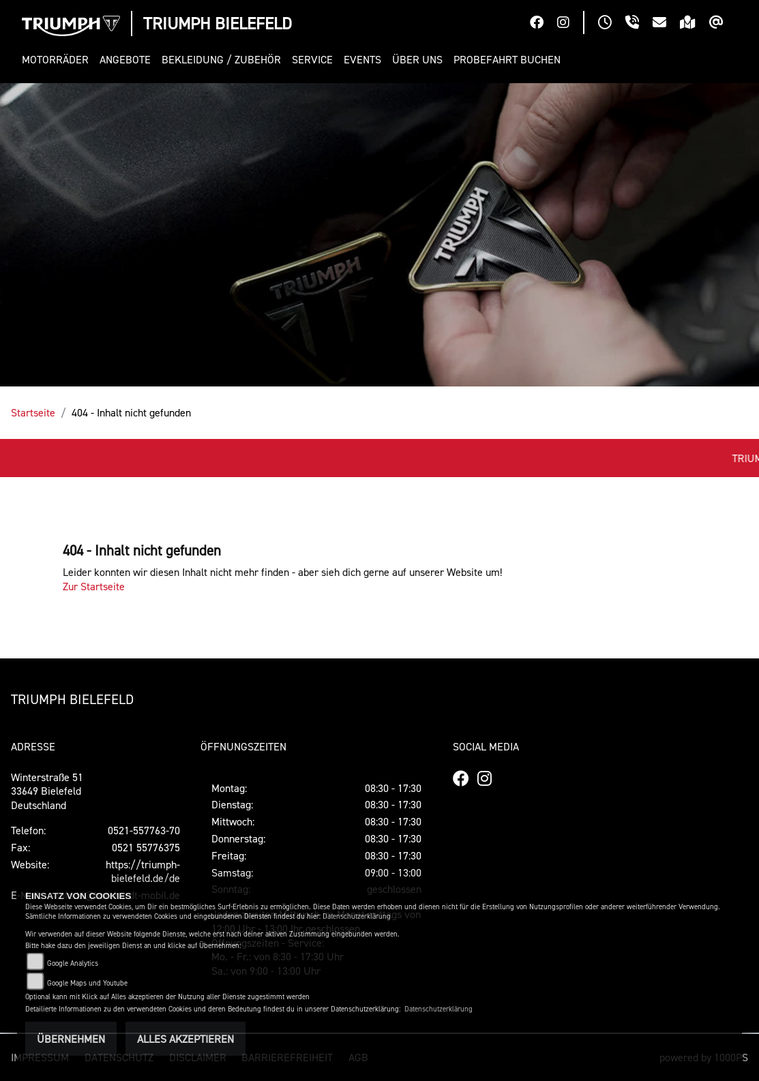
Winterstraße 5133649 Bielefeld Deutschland (47, 791)
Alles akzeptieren (185, 1039)
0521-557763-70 (144, 830)
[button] (58, 59)
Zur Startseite (94, 586)
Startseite (33, 412)
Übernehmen (71, 1039)
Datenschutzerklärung (357, 916)
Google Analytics (72, 963)
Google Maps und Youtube (87, 983)
